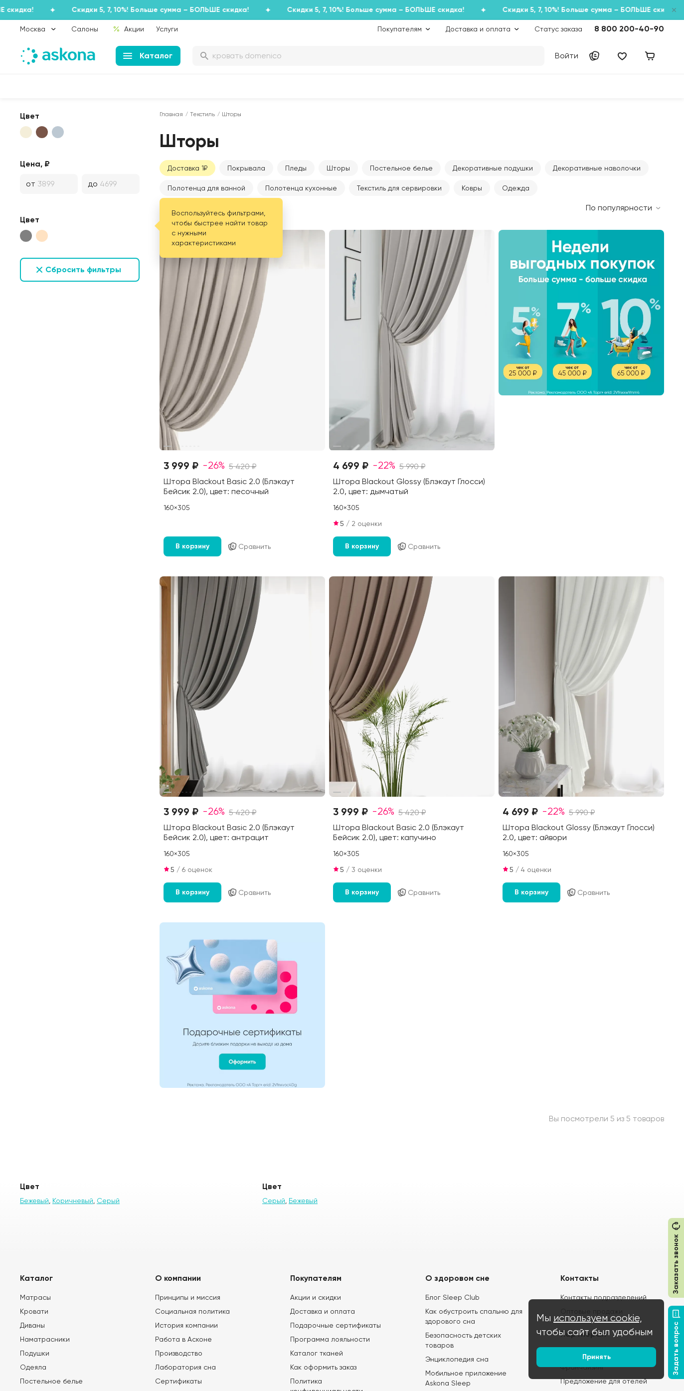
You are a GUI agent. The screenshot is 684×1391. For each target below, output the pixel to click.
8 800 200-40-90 (629, 28)
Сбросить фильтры (83, 269)
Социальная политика (192, 1311)
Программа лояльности (330, 1339)
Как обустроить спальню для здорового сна (473, 1316)
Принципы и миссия (187, 1297)
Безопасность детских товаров (463, 1340)
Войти (566, 55)
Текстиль (202, 114)
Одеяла (33, 1367)
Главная (171, 114)
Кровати (34, 1311)
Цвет (29, 116)
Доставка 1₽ (187, 168)
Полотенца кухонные (301, 188)
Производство (178, 1353)
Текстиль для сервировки (399, 188)
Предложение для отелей (603, 1381)
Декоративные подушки (493, 168)
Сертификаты (178, 1381)
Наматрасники (45, 1339)
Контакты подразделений (603, 1297)
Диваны (32, 1325)
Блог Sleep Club (452, 1297)
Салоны (84, 29)
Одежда (515, 188)
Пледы (296, 168)
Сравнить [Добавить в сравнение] (249, 546)
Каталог (147, 55)
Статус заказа (558, 29)
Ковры (472, 188)
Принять (596, 1357)
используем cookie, (597, 1318)
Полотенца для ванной (206, 188)
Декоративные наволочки (597, 168)
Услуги (167, 29)
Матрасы (35, 1297)
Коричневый (72, 1201)
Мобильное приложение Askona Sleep (466, 1378)
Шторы (338, 168)
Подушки (34, 1353)
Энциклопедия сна (457, 1359)
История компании (186, 1325)
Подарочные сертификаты (335, 1325)
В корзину (192, 546)
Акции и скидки (315, 1297)
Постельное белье (401, 168)
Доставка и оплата (322, 1311)
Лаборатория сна (185, 1367)
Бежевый (34, 1201)
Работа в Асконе (183, 1339)
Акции (128, 29)
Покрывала (246, 168)
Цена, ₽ (35, 164)
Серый (108, 1201)
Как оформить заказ (323, 1367)
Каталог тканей (316, 1353)
